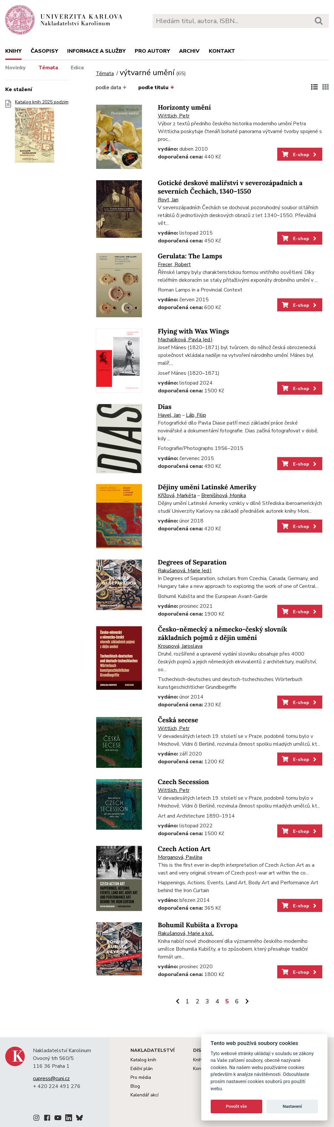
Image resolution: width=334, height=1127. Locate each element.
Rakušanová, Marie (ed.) (185, 570)
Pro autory (152, 51)
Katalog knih (143, 1060)
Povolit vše (236, 1106)
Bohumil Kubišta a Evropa (198, 925)
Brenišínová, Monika (223, 495)
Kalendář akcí (144, 1095)
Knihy (13, 51)
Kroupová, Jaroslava (180, 646)
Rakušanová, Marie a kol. (186, 933)
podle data (111, 87)
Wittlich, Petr (174, 115)
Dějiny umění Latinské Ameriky (207, 487)
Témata (48, 67)
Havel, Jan (169, 415)
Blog (135, 1086)
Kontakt (222, 51)
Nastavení (292, 1106)
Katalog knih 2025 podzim (41, 133)
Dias (165, 407)
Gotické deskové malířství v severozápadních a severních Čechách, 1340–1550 (230, 187)
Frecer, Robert (174, 264)
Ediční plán (141, 1069)
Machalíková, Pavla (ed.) (185, 339)
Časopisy (44, 51)
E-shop (299, 154)
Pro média (140, 1077)
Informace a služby (96, 51)
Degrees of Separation (192, 562)
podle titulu (156, 87)
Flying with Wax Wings (193, 331)
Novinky (15, 67)
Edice (77, 67)
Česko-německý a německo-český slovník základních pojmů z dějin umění (222, 633)
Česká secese (178, 720)
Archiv (189, 51)
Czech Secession (183, 782)
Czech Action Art (184, 849)
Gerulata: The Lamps (190, 256)
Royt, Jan (168, 199)
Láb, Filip (196, 415)
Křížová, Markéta (177, 495)
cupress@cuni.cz (51, 1078)
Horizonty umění (184, 107)
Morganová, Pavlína (180, 857)
